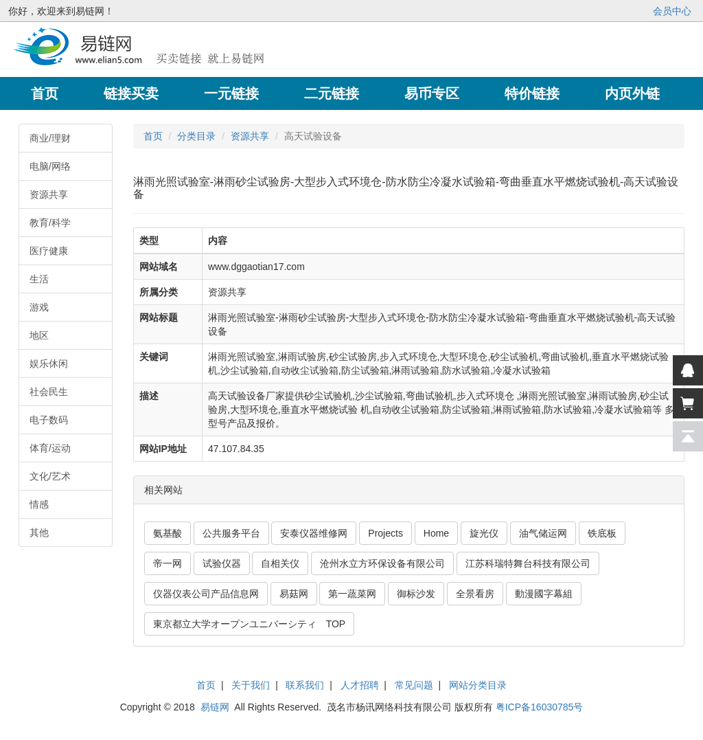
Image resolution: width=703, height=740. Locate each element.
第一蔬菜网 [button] (352, 593)
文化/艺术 (50, 476)
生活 (39, 278)
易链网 (214, 707)
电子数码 (49, 419)
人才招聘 (360, 685)
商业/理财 (50, 138)
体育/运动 (50, 447)
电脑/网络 (50, 166)
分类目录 (196, 136)
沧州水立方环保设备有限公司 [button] (382, 563)
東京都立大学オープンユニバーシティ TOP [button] (249, 623)
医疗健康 (49, 250)
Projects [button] (385, 533)
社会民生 (49, 391)
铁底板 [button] (602, 533)
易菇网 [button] (293, 593)
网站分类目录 (478, 685)
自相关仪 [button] (280, 563)
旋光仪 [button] (484, 533)
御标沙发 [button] (416, 593)
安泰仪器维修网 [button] (313, 533)
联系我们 (305, 685)
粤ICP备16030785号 (540, 707)
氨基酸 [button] (167, 533)
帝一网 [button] (167, 563)
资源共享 (49, 194)
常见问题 (414, 685)
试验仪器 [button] (222, 563)
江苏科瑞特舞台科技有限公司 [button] (527, 563)
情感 (39, 504)
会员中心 (672, 10)
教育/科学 (50, 222)
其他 (39, 532)
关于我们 (250, 685)
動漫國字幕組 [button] (544, 593)
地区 (39, 335)
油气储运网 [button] (543, 533)
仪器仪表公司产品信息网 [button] (206, 593)
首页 (153, 136)
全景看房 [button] (475, 593)
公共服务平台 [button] (231, 533)
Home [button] (436, 533)
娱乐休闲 (49, 363)
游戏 (39, 307)
